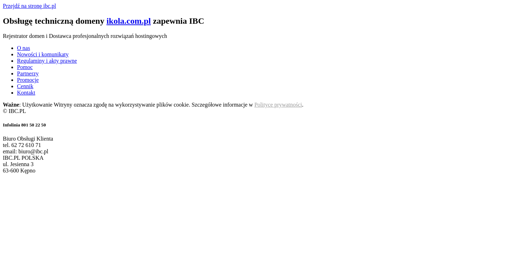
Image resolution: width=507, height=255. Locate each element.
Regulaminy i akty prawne (47, 61)
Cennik (25, 86)
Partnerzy (28, 73)
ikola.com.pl (129, 21)
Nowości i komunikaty (43, 54)
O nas (23, 48)
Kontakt (26, 93)
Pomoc (25, 67)
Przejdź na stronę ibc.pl (29, 6)
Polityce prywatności (278, 105)
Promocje (28, 80)
